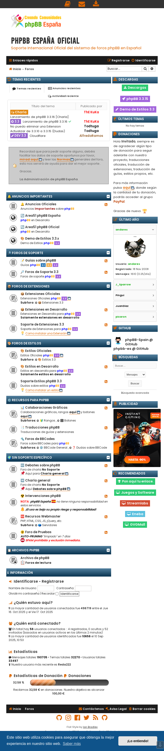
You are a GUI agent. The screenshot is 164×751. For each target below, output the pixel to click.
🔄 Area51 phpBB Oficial (39, 227)
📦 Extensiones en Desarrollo (43, 309)
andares (134, 264)
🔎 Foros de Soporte (25, 253)
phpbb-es (122, 349)
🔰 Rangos (46, 420)
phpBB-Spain (137, 340)
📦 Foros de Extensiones (28, 286)
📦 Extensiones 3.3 (49, 303)
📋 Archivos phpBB (23, 550)
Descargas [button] (135, 87)
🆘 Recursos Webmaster (40, 516)
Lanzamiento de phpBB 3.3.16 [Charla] (39, 117)
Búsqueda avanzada (135, 393)
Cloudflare (38, 136)
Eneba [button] (135, 514)
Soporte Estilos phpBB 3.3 (41, 381)
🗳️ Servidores (46, 525)
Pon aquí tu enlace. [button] (135, 481)
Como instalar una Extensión (46, 333)
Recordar (49, 593)
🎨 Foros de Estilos (24, 343)
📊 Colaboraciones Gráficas (44, 407)
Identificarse (26, 581)
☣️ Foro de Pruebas (35, 532)
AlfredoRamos (91, 136)
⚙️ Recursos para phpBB (28, 400)
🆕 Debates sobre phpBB (40, 465)
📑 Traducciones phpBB (40, 427)
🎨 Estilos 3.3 (45, 359)
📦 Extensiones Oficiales (40, 294)
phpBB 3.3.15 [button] (135, 98)
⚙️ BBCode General (52, 448)
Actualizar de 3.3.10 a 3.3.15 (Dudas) (37, 131)
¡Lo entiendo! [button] (137, 741)
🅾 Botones (66, 420)
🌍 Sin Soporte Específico (29, 457)
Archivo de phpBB (34, 558)
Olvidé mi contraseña (24, 593)
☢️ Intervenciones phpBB (40, 496)
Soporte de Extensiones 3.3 (42, 324)
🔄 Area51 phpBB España (40, 215)
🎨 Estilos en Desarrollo (39, 366)
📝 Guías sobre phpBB (38, 260)
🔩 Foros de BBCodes (37, 439)
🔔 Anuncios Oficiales (38, 204)
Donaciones (77, 675)
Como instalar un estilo (42, 390)
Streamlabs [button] (135, 503)
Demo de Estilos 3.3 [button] (135, 109)
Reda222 (64, 664)
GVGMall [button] (135, 524)
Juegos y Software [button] (135, 492)
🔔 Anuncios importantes (29, 196)
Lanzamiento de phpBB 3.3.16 (45, 121)
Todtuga (91, 126)
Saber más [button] (72, 744)
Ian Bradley (90, 727)
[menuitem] (68, 4)
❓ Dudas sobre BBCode (88, 448)
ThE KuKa (91, 112)
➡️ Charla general (35, 480)
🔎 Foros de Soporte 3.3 (39, 272)
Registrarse (53, 581)
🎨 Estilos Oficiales (35, 351)
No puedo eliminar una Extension (35, 126)
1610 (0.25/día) (141, 274)
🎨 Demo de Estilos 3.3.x (39, 238)
